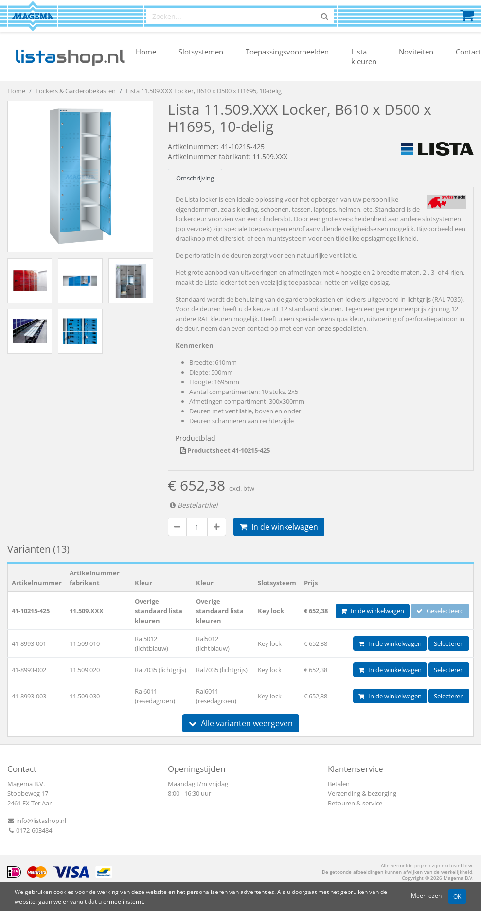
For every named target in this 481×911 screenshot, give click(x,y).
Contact (468, 51)
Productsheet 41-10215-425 (225, 450)
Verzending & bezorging (362, 793)
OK (457, 896)
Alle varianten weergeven (241, 723)
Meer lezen (426, 895)
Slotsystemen (200, 51)
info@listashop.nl (36, 820)
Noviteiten (416, 51)
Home (146, 51)
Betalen (339, 783)
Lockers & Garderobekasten (76, 91)
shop (70, 56)
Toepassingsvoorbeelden (287, 51)
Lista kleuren (363, 56)
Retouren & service (355, 803)
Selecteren (449, 643)
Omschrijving (195, 178)
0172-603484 (29, 830)
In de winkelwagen (279, 526)
